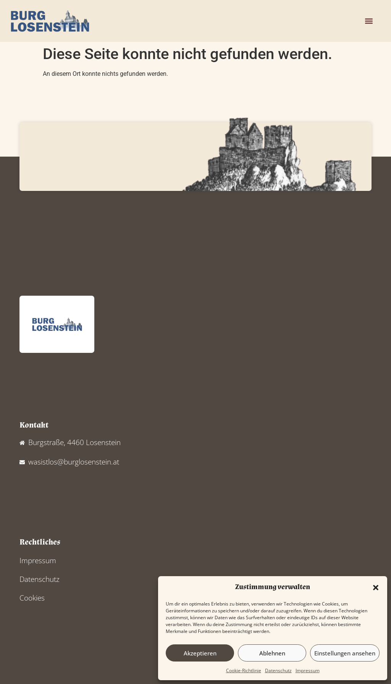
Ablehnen (272, 653)
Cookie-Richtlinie (243, 670)
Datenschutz (278, 670)
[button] (376, 587)
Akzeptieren (200, 653)
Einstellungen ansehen (344, 653)
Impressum (308, 670)
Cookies (32, 598)
